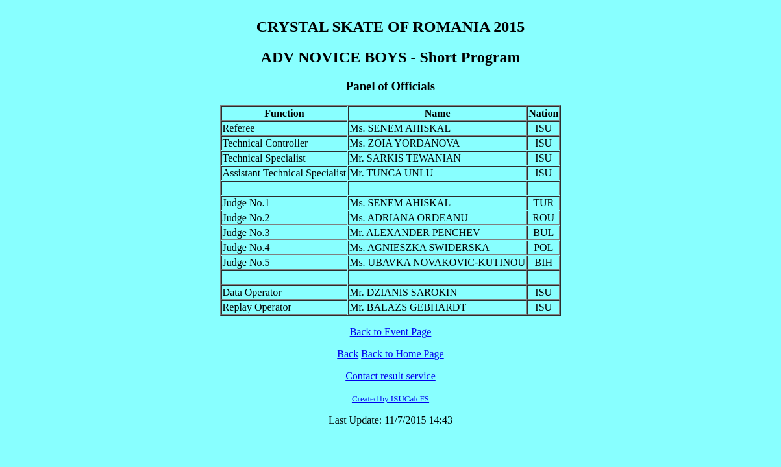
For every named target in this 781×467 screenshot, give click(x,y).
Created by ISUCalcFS (390, 398)
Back (347, 353)
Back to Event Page (391, 331)
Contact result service (390, 375)
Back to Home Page (402, 353)
